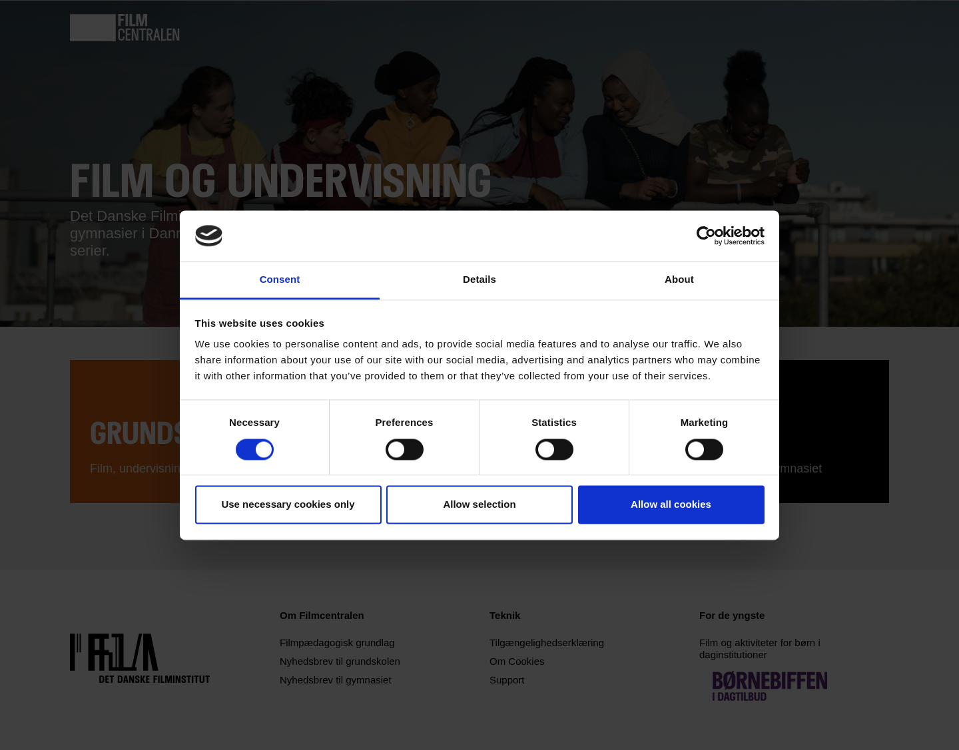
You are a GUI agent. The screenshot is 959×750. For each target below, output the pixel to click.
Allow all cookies (671, 504)
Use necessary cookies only (287, 504)
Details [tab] (479, 279)
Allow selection (479, 504)
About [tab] (679, 279)
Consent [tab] (280, 279)
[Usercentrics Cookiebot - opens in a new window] (706, 236)
